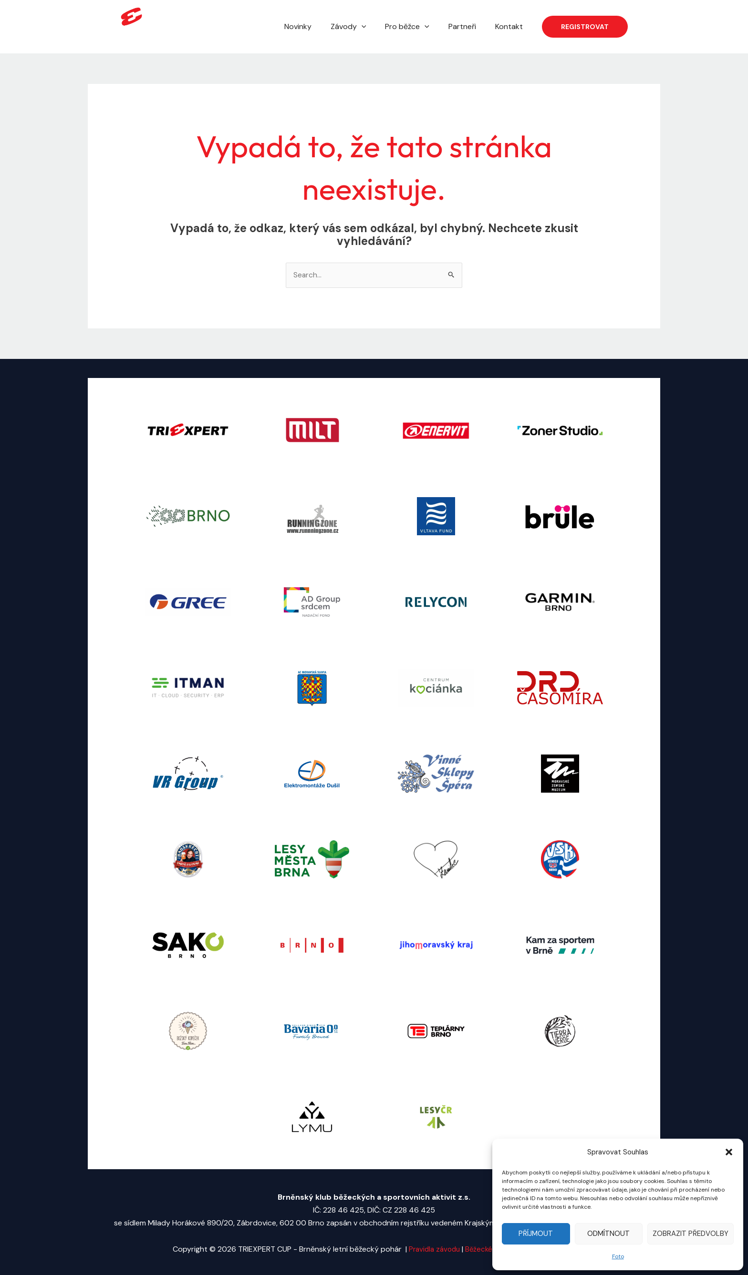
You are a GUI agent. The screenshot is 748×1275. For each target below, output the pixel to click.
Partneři (468, 26)
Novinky (315, 26)
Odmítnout (608, 1233)
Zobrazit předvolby (690, 1233)
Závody (362, 26)
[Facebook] (641, 27)
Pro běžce (417, 26)
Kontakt (511, 26)
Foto (618, 1256)
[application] (375, 26)
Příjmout (536, 1233)
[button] (729, 1152)
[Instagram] (656, 27)
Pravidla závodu (432, 1249)
